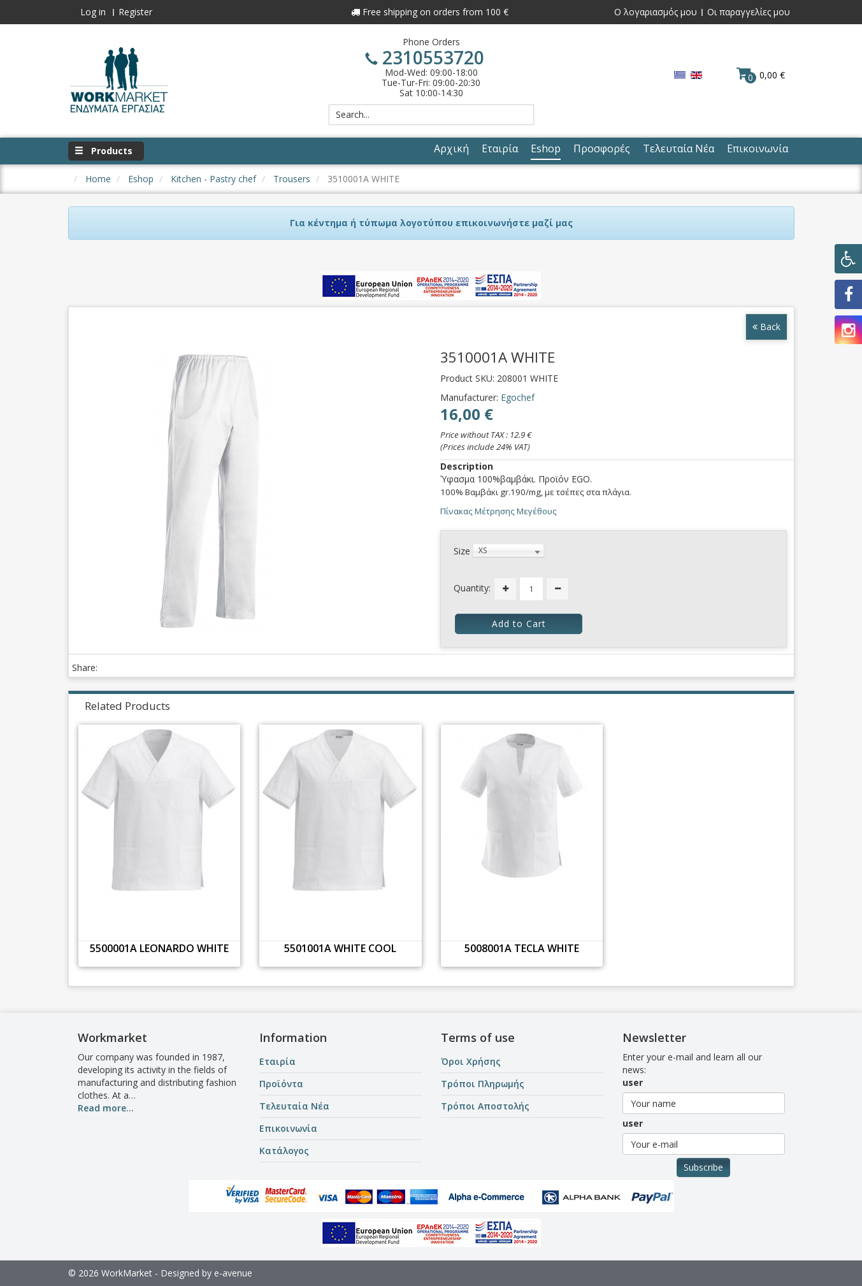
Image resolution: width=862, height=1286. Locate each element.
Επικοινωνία (288, 1128)
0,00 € (760, 74)
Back (766, 327)
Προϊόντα (281, 1084)
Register (135, 12)
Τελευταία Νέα (294, 1106)
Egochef (518, 397)
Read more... (106, 1108)
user (632, 1082)
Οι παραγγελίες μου (748, 12)
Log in (93, 12)
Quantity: (472, 588)
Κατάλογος (284, 1151)
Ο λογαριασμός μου (655, 12)
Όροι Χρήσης (471, 1061)
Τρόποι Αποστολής (485, 1106)
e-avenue (233, 1273)
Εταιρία (277, 1061)
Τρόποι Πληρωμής (482, 1084)
